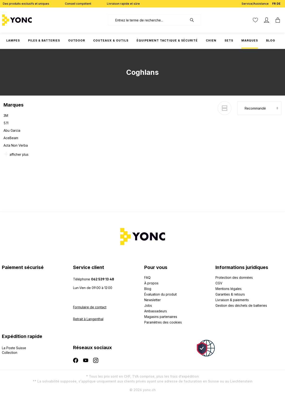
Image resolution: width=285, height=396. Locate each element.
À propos (151, 283)
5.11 (6, 123)
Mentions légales (228, 289)
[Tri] (259, 108)
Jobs (148, 305)
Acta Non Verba (16, 145)
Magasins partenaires (160, 317)
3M (6, 115)
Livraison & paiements (232, 300)
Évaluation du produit (160, 294)
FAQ (147, 277)
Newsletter (152, 300)
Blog (147, 289)
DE (279, 2)
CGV (218, 283)
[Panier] (277, 20)
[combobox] (147, 20)
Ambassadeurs (155, 311)
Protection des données (234, 277)
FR (274, 2)
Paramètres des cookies (163, 322)
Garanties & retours (230, 294)
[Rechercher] (194, 20)
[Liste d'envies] (255, 20)
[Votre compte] (266, 20)
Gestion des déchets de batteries (241, 305)
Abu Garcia (12, 130)
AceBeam (11, 138)
